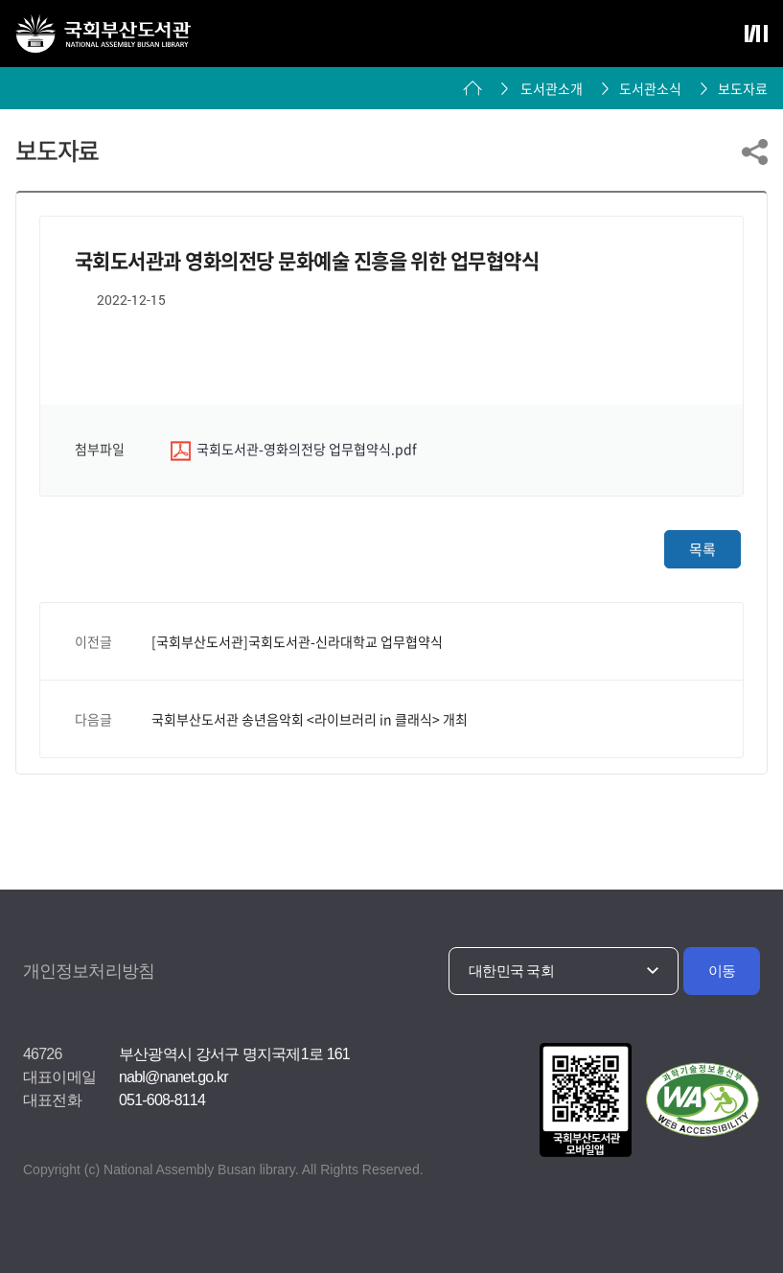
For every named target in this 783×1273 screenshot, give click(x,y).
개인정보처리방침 (88, 971)
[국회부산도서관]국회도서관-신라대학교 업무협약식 (297, 641)
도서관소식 (650, 88)
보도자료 (743, 88)
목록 (702, 549)
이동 (722, 970)
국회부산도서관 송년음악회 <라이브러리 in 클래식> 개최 (309, 719)
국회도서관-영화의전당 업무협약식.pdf (294, 450)
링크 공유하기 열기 (755, 152)
